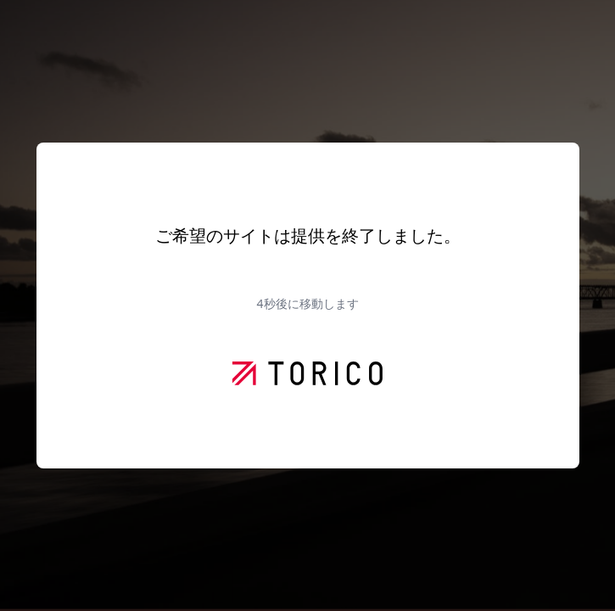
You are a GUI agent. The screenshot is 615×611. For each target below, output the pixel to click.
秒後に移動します (307, 303)
